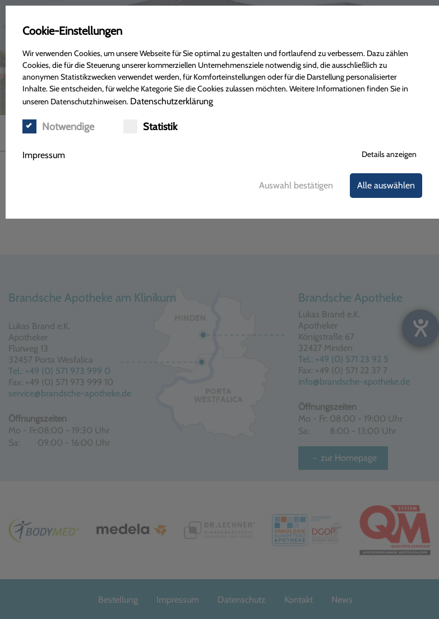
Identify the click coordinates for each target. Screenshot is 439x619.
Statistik (150, 126)
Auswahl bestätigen (296, 185)
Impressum (43, 155)
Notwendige (58, 126)
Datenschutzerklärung (171, 101)
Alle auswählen (386, 185)
